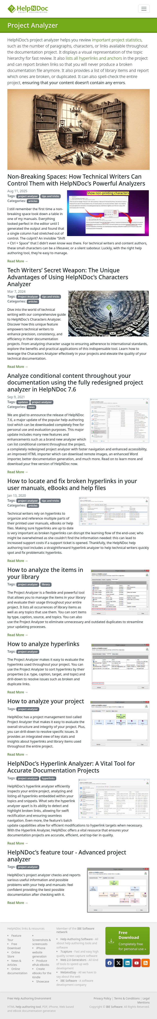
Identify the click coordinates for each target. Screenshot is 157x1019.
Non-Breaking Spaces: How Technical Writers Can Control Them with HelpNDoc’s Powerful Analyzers (76, 180)
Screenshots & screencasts (41, 942)
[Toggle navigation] (144, 9)
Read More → (17, 261)
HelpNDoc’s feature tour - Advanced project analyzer (66, 855)
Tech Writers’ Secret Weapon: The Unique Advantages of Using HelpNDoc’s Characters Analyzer (67, 277)
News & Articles (14, 963)
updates (23, 402)
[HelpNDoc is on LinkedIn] (127, 963)
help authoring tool (28, 1007)
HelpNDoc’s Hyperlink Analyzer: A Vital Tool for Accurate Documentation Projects (71, 767)
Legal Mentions (143, 1000)
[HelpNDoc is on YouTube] (136, 963)
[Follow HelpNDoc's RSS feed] (145, 963)
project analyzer (28, 196)
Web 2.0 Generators (73, 960)
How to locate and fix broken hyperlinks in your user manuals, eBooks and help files (72, 484)
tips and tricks (50, 196)
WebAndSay (68, 972)
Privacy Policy (102, 998)
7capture (66, 951)
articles (32, 201)
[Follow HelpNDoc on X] (118, 963)
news (31, 407)
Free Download (14, 946)
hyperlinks (48, 778)
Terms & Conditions (127, 998)
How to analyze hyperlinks (43, 644)
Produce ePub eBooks (40, 963)
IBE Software (69, 981)
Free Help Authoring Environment (29, 998)
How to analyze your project (45, 701)
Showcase (42, 981)
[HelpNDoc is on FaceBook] (109, 963)
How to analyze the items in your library (45, 573)
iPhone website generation (39, 952)
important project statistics (116, 40)
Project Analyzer (32, 25)
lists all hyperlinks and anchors (94, 58)
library (46, 584)
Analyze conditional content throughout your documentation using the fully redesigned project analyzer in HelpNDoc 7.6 (75, 382)
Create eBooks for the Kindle (41, 973)
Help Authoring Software (77, 939)
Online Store (13, 954)
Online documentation (17, 971)
